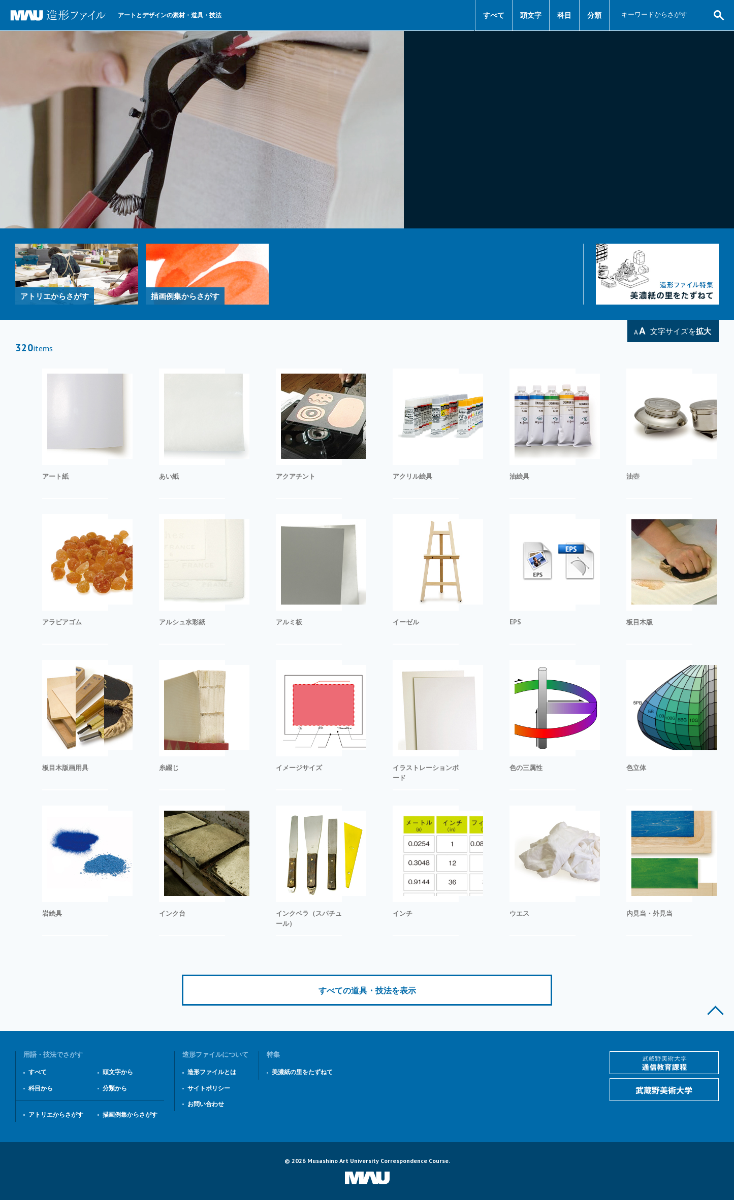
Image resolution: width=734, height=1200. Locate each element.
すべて (493, 15)
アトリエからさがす (55, 1114)
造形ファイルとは (211, 1072)
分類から (115, 1088)
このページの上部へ (715, 1010)
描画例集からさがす (130, 1114)
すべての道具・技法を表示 (367, 990)
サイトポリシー (208, 1088)
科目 (564, 15)
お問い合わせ (205, 1104)
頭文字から (118, 1072)
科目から (40, 1088)
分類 (594, 15)
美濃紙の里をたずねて (302, 1072)
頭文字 (530, 15)
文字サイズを (680, 331)
